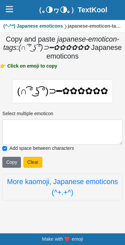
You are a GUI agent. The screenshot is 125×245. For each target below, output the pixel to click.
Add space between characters (41, 148)
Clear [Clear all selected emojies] (33, 162)
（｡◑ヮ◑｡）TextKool (71, 10)
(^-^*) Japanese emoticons (33, 26)
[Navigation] (9, 9)
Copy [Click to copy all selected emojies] (11, 162)
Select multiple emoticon (27, 113)
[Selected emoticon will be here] (62, 132)
